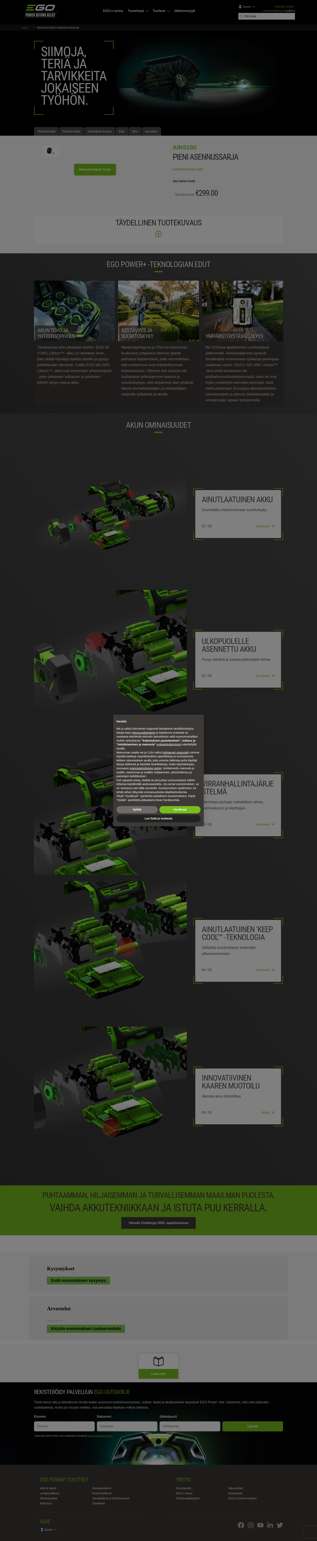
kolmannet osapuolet (176, 752)
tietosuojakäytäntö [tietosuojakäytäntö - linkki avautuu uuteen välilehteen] (143, 732)
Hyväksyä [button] (180, 809)
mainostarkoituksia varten (146, 768)
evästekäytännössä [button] (168, 744)
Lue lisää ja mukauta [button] (158, 818)
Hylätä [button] (137, 809)
